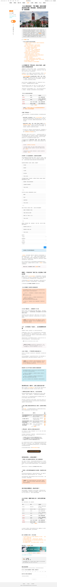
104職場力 (39, 33)
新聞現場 (36, 2)
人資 (10, 16)
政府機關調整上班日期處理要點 (29, 131)
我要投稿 (24, 583)
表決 (45, 247)
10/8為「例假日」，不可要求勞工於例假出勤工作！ (33, 50)
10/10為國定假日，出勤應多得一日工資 (31, 48)
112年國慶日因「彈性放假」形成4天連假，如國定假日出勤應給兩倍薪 (34, 42)
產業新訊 (11, 2)
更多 (34, 451)
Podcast (40, 2)
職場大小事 (19, 2)
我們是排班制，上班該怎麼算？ (28, 57)
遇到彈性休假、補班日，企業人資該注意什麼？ (31, 52)
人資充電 (28, 2)
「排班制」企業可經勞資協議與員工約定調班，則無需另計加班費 (35, 59)
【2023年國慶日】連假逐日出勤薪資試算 (31, 47)
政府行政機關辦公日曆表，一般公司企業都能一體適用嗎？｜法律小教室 (33, 542)
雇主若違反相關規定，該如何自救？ (29, 60)
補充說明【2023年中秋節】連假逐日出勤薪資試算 (33, 51)
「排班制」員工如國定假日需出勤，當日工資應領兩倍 (33, 58)
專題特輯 (23, 2)
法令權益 (32, 2)
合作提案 (28, 583)
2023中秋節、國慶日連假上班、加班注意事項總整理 (31, 61)
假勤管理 (13, 16)
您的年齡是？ (24, 238)
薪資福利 (11, 17)
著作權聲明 (32, 583)
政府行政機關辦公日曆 (31, 387)
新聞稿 (28, 280)
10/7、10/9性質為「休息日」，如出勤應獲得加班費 (33, 49)
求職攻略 (15, 2)
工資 (15, 16)
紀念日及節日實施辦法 (27, 76)
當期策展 (44, 2)
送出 (34, 579)
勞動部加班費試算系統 (35, 447)
